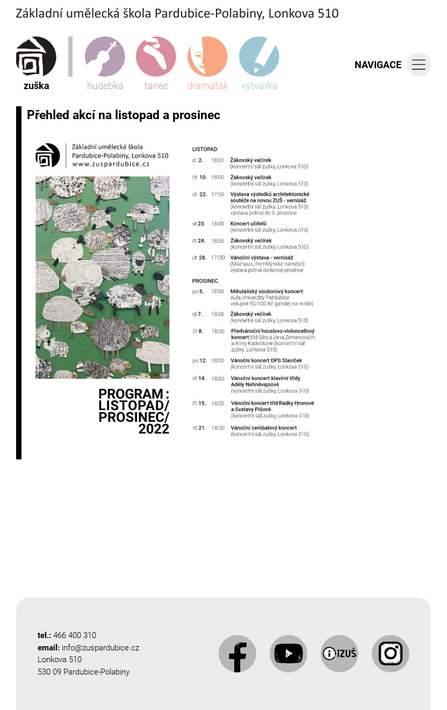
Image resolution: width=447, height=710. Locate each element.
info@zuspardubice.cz (100, 648)
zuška (36, 63)
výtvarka (259, 63)
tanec (156, 63)
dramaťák (207, 63)
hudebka (105, 63)
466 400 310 (74, 635)
